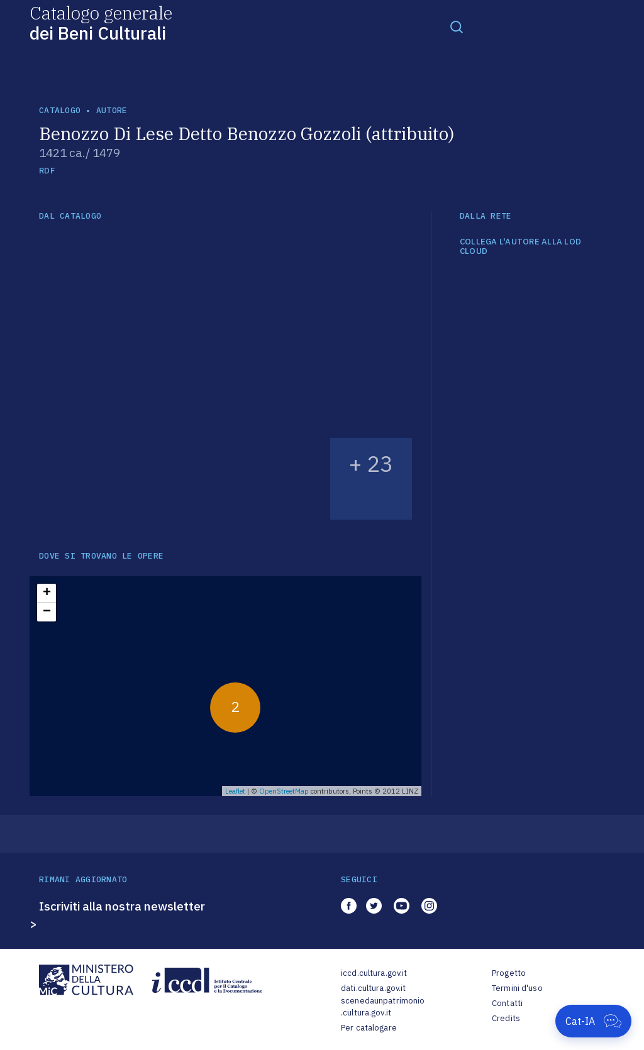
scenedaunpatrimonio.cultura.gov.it (383, 1007)
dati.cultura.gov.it (373, 988)
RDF (47, 170)
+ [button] (47, 593)
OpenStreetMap (284, 791)
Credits (506, 1018)
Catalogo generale (101, 22)
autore (112, 110)
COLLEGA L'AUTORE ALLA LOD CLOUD (521, 246)
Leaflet (235, 791)
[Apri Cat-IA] (593, 1021)
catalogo (59, 110)
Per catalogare (369, 1027)
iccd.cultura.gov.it (374, 973)
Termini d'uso (517, 988)
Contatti (507, 1003)
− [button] (47, 612)
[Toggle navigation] (457, 26)
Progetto (509, 973)
